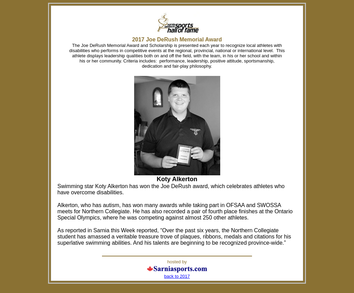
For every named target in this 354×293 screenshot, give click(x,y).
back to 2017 (177, 276)
